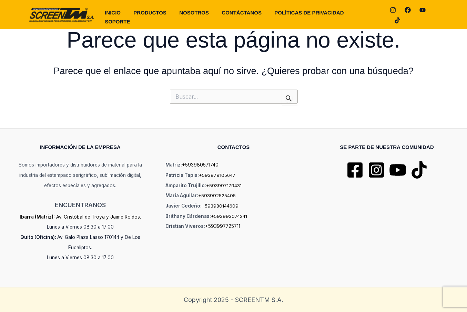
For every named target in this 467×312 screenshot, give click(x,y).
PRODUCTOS (156, 15)
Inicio (121, 15)
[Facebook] (408, 15)
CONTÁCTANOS (245, 15)
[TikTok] (437, 15)
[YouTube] (422, 15)
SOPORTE (368, 15)
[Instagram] (393, 15)
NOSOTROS (199, 15)
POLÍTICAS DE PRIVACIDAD (310, 15)
